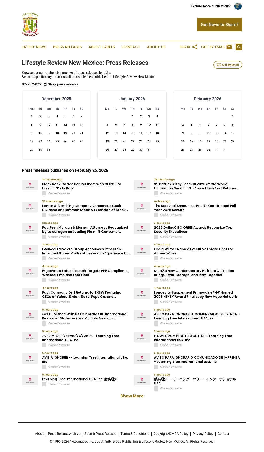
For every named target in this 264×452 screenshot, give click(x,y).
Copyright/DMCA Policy (171, 434)
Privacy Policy (203, 434)
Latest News (34, 47)
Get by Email (228, 65)
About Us (156, 47)
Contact (131, 47)
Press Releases (67, 47)
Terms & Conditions (135, 434)
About (39, 434)
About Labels (102, 47)
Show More (132, 396)
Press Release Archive (64, 434)
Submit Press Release (100, 434)
